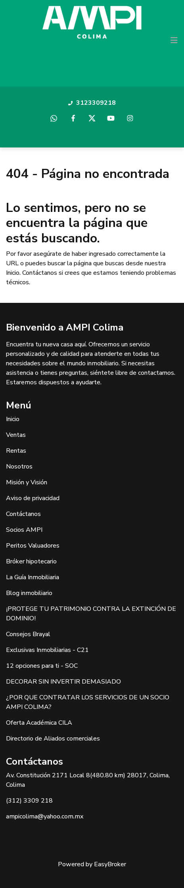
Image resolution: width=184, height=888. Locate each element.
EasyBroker (110, 864)
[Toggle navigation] (174, 40)
